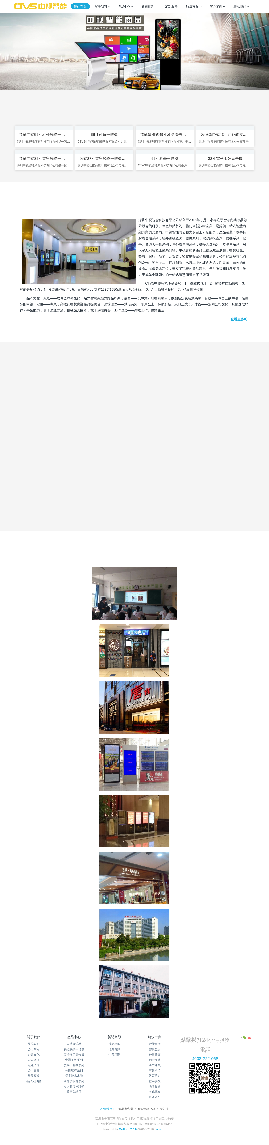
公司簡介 (34, 1056)
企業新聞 (114, 1061)
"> (243, 1044)
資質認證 (34, 1066)
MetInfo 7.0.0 (128, 1136)
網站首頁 (80, 6)
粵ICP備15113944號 (158, 1130)
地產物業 (155, 1093)
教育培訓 (155, 1082)
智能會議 (155, 1050)
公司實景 (34, 1077)
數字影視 (155, 1088)
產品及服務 (33, 1088)
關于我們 (33, 1044)
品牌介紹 (34, 1050)
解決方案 (154, 1044)
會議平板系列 (74, 1066)
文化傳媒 (155, 1098)
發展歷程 (34, 1082)
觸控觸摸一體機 (74, 1056)
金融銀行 (155, 1103)
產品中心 (74, 1044)
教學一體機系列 (74, 1072)
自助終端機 (74, 1050)
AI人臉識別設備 (74, 1093)
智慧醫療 (155, 1061)
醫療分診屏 (74, 1098)
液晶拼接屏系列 (74, 1088)
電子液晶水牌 (74, 1082)
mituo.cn (160, 1136)
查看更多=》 (240, 326)
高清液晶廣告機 (74, 1061)
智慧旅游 (155, 1056)
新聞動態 (114, 1044)
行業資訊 (114, 1056)
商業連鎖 (155, 1072)
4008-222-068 (205, 1065)
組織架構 (34, 1072)
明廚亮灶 (155, 1066)
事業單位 (155, 1077)
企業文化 (34, 1061)
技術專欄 (114, 1050)
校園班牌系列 (74, 1077)
